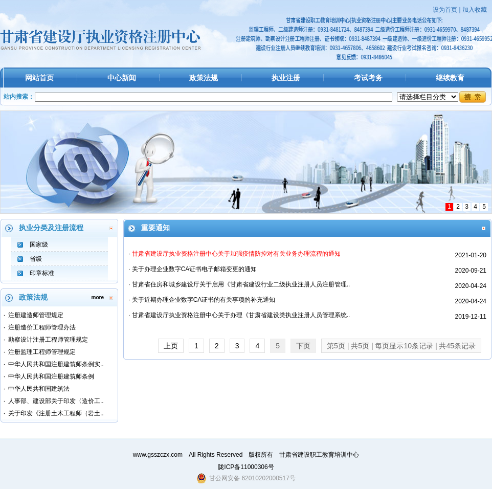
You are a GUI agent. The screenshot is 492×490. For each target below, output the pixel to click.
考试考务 (368, 78)
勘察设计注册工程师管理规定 (48, 339)
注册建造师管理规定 (35, 315)
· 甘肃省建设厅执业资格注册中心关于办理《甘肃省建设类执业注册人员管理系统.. (239, 315)
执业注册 (286, 78)
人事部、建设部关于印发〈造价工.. (56, 401)
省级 (36, 258)
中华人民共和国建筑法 (39, 388)
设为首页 (445, 9)
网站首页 (39, 78)
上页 (171, 346)
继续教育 (450, 78)
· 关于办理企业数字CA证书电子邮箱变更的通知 (192, 269)
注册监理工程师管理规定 (42, 351)
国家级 (39, 244)
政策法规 (203, 78)
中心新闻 (121, 78)
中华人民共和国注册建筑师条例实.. (56, 364)
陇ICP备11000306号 (246, 467)
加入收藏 (474, 9)
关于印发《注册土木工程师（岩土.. (56, 413)
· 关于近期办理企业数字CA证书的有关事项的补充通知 (201, 299)
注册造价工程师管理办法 (42, 327)
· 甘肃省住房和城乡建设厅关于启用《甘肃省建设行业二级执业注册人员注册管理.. (239, 284)
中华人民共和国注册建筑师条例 (51, 376)
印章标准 (42, 273)
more (98, 297)
